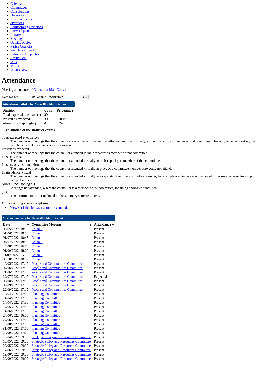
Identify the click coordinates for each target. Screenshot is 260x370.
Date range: (10, 97)
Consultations (19, 11)
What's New (18, 70)
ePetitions (17, 23)
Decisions (17, 15)
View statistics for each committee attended (40, 207)
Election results (21, 19)
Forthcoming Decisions (26, 27)
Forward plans (20, 31)
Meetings (16, 38)
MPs (13, 62)
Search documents (23, 50)
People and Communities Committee (57, 263)
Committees (18, 7)
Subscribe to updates (24, 54)
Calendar (16, 3)
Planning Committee (46, 294)
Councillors (18, 58)
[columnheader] (16, 224)
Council (37, 229)
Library (15, 35)
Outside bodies (20, 42)
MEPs (14, 66)
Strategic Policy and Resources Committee (61, 337)
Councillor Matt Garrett (49, 89)
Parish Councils (21, 46)
